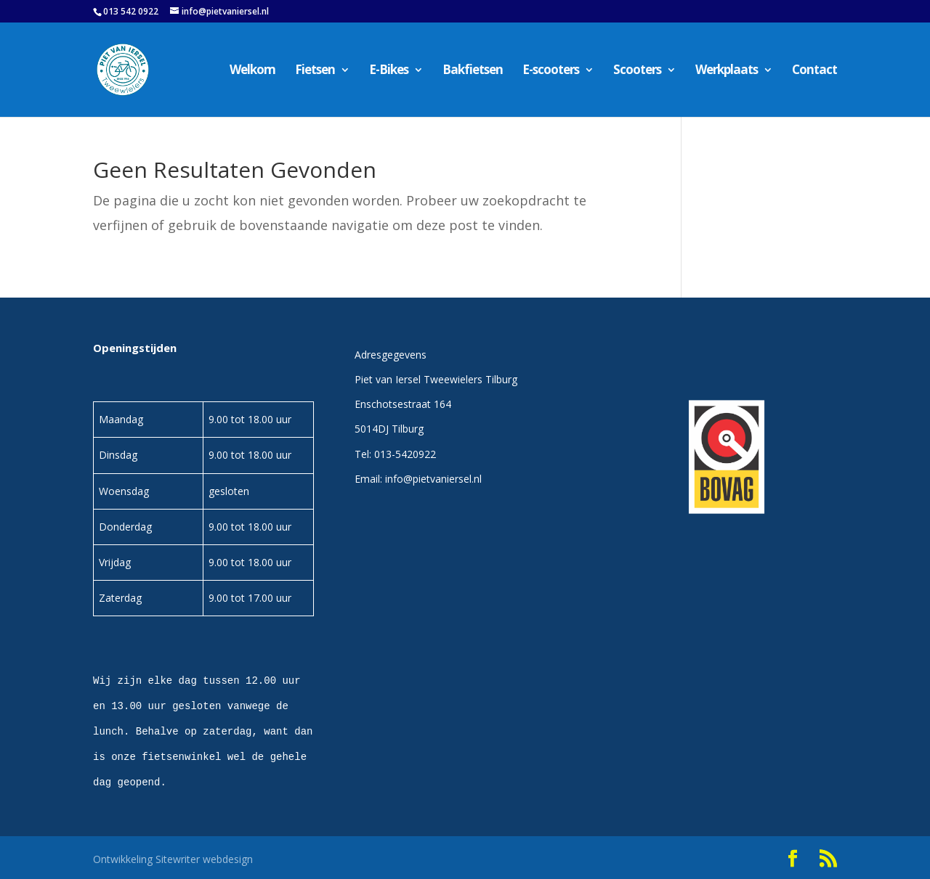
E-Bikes (388, 71)
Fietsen (315, 71)
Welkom (252, 71)
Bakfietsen (472, 71)
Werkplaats (726, 71)
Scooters (637, 71)
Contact (814, 71)
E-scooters (550, 71)
